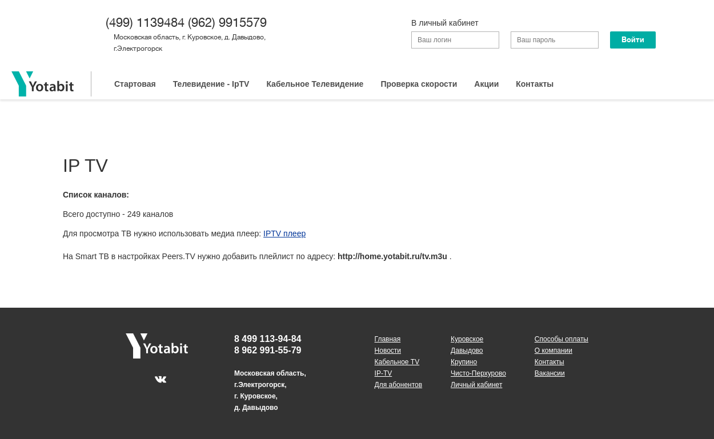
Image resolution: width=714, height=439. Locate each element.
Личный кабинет (476, 385)
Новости (388, 351)
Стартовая (135, 83)
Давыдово (467, 351)
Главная (388, 339)
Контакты (534, 83)
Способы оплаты (561, 339)
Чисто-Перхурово (478, 373)
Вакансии (550, 373)
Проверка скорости (418, 83)
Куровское (467, 339)
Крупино (464, 362)
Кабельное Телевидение (314, 83)
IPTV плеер (284, 233)
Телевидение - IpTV (211, 83)
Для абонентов (399, 385)
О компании (553, 351)
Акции (486, 83)
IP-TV (383, 373)
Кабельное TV (397, 362)
